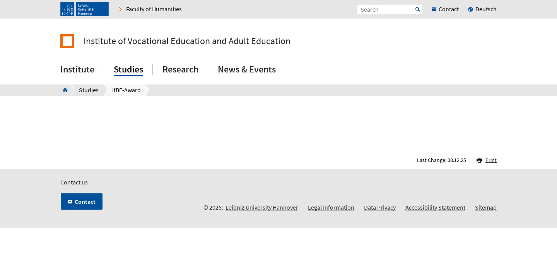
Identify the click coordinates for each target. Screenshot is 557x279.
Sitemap (486, 207)
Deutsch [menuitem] (486, 9)
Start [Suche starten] (417, 9)
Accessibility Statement (435, 207)
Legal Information (331, 207)
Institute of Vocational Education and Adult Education (187, 41)
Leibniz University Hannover (262, 207)
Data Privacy (380, 207)
